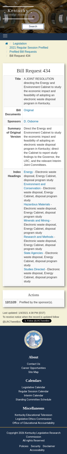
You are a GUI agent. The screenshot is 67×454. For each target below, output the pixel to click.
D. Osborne (31, 121)
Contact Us (33, 364)
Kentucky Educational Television (33, 415)
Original (29, 110)
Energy (28, 171)
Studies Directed (34, 269)
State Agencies (33, 252)
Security (35, 446)
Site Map (33, 372)
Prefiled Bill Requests (23, 51)
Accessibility (37, 450)
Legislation (20, 43)
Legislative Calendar (33, 387)
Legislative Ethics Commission (33, 418)
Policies (23, 446)
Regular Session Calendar (34, 391)
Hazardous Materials (37, 204)
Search (33, 26)
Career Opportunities (33, 368)
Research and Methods (38, 236)
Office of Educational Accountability (33, 423)
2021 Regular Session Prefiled (28, 47)
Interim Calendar (33, 395)
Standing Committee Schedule (33, 399)
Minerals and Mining (36, 220)
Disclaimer (49, 446)
